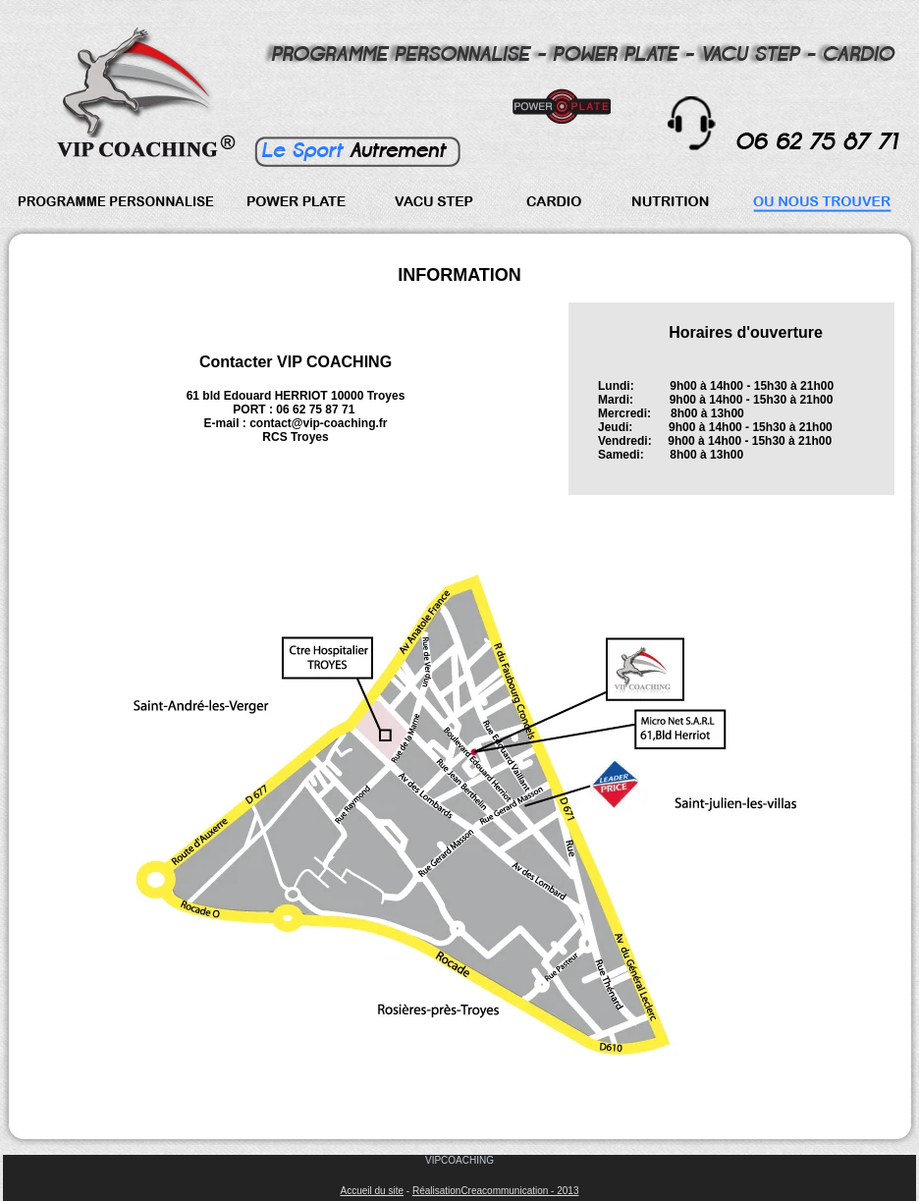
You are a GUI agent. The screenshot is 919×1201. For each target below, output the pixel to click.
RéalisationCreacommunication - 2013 (495, 1190)
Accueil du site (372, 1190)
